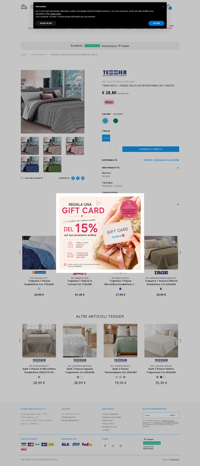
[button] (163, 6)
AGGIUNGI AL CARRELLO (150, 149)
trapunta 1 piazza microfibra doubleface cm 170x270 (120, 284)
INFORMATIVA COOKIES (48, 460)
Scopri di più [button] (46, 23)
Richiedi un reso (109, 427)
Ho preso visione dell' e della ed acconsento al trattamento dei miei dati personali (161, 423)
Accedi (105, 414)
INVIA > (173, 415)
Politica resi (107, 420)
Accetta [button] (156, 23)
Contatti (105, 430)
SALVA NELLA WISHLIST (32, 178)
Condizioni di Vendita (111, 417)
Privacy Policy (108, 423)
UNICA (106, 138)
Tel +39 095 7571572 (70, 414)
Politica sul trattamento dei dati (166, 423)
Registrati (114, 414)
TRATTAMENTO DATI (29, 460)
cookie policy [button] (55, 14)
